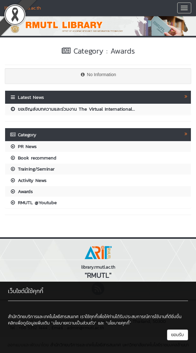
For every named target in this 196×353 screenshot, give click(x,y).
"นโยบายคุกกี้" (118, 323)
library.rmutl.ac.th (22, 7)
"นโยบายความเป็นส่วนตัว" (73, 323)
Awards (21, 191)
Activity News (28, 180)
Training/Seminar (32, 169)
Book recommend (33, 157)
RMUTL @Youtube (33, 202)
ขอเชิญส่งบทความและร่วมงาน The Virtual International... (72, 109)
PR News (23, 146)
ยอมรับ (177, 334)
